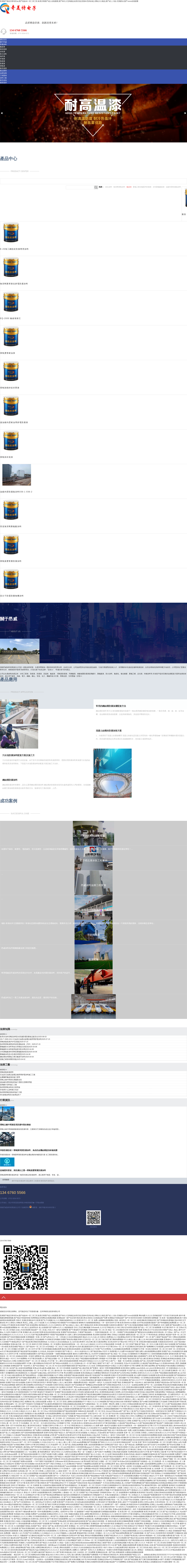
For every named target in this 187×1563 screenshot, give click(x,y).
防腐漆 (2, 63)
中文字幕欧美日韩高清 (107, 1555)
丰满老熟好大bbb (99, 1557)
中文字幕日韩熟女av (58, 1562)
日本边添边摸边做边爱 (8, 1557)
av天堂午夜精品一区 (177, 1557)
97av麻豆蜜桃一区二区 (170, 1562)
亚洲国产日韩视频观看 (173, 1559)
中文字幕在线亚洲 (85, 1557)
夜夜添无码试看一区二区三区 (158, 1557)
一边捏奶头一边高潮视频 (44, 1559)
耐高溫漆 (3, 68)
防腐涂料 (3, 44)
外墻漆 (2, 59)
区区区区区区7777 (163, 1555)
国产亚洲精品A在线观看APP (116, 1557)
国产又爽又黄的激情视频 (148, 1559)
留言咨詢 (3, 80)
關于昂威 (3, 42)
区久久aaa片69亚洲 (26, 1559)
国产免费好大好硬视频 (75, 1562)
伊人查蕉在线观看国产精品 (126, 1555)
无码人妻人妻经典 (73, 1555)
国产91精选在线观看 (42, 1562)
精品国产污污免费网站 (117, 1562)
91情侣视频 (76, 1559)
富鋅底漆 (3, 49)
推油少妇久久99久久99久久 (56, 1555)
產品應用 (3, 71)
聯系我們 (3, 83)
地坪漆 (2, 56)
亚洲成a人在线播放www (152, 1562)
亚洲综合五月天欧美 (134, 1562)
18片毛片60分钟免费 (88, 1559)
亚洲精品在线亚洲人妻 (62, 1559)
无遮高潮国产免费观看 (89, 1555)
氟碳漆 (2, 47)
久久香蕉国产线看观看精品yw (29, 1557)
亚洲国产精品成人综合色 (137, 1557)
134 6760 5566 (18, 30)
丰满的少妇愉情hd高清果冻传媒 (97, 1562)
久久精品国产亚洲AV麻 (69, 1557)
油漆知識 (3, 73)
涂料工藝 (3, 78)
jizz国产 (161, 1559)
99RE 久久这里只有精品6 (50, 1557)
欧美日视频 (40, 1555)
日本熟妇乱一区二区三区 (25, 1562)
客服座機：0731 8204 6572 (19, 33)
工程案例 (3, 75)
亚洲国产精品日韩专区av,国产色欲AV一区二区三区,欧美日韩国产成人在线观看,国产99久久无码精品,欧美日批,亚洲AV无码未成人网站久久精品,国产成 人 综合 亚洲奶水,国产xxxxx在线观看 (69, 1)
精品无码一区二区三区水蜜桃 (25, 1555)
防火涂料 (3, 54)
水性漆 (2, 51)
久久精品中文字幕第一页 (9, 1559)
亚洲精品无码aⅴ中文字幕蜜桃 (108, 1559)
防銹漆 (2, 61)
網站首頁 (3, 40)
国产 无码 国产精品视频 (129, 1559)
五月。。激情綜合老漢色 (146, 1555)
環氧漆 (2, 66)
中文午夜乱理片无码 (178, 1555)
